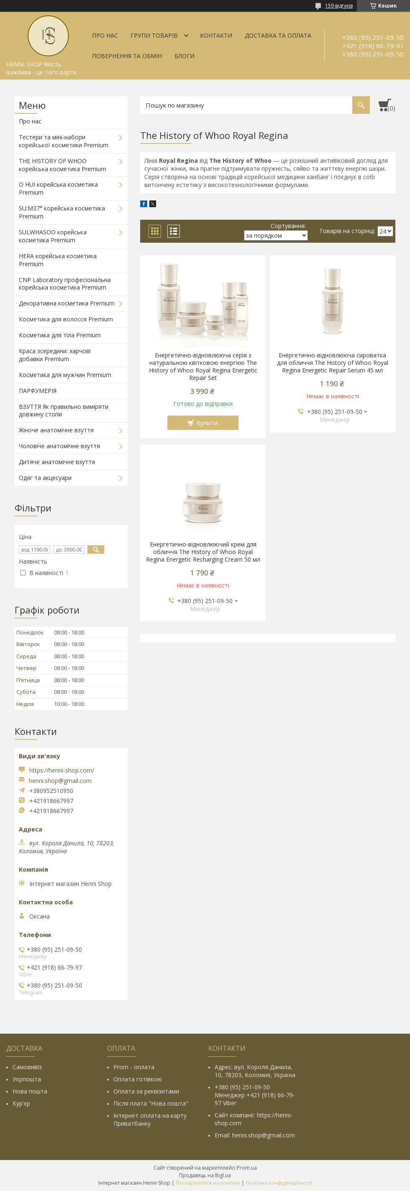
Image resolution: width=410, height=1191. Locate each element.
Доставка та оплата (278, 35)
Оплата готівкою (137, 1079)
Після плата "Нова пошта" (150, 1103)
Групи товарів (154, 35)
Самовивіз (27, 1067)
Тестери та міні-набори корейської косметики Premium (63, 141)
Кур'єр (21, 1103)
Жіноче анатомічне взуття (56, 430)
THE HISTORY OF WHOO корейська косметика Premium (62, 165)
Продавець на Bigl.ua (205, 1175)
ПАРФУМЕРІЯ (37, 391)
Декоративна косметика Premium (67, 303)
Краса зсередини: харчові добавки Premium (55, 355)
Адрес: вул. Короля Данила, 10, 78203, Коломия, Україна (255, 1071)
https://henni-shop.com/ (61, 770)
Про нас (105, 35)
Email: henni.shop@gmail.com (255, 1135)
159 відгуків (339, 5)
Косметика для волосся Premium (66, 319)
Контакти (216, 35)
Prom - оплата (133, 1067)
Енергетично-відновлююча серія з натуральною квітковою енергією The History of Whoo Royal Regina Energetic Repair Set (203, 367)
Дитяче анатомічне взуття (57, 462)
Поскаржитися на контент (208, 1182)
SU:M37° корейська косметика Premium (62, 212)
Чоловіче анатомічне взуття (59, 446)
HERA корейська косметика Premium (58, 260)
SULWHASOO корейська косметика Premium (53, 236)
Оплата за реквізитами (146, 1091)
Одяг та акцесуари (45, 478)
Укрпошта (27, 1079)
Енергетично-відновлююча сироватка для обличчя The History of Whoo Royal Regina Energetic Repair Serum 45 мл (332, 363)
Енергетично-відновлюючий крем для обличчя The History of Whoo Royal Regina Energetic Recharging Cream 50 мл (203, 552)
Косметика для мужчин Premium (65, 375)
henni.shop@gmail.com (60, 781)
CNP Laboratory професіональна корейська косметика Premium (65, 284)
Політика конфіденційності (279, 1182)
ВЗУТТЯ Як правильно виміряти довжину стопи (63, 410)
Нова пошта (30, 1091)
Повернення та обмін (127, 56)
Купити (207, 422)
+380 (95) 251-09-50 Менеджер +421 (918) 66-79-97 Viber (255, 1095)
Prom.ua (247, 1167)
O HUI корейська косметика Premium (58, 188)
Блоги (184, 56)
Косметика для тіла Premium (60, 335)
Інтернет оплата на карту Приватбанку (150, 1119)
